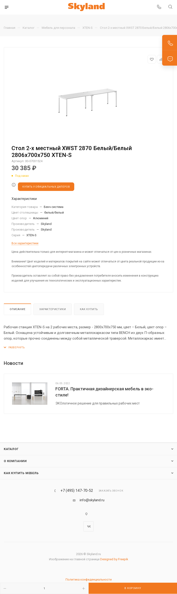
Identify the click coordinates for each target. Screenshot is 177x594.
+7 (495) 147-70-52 (77, 491)
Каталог (11, 449)
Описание (17, 309)
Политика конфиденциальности (89, 579)
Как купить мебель (21, 473)
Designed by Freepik (114, 559)
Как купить (89, 309)
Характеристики (52, 309)
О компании (15, 461)
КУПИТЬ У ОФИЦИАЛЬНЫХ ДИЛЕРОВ (46, 186)
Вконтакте (88, 526)
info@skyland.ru (92, 500)
